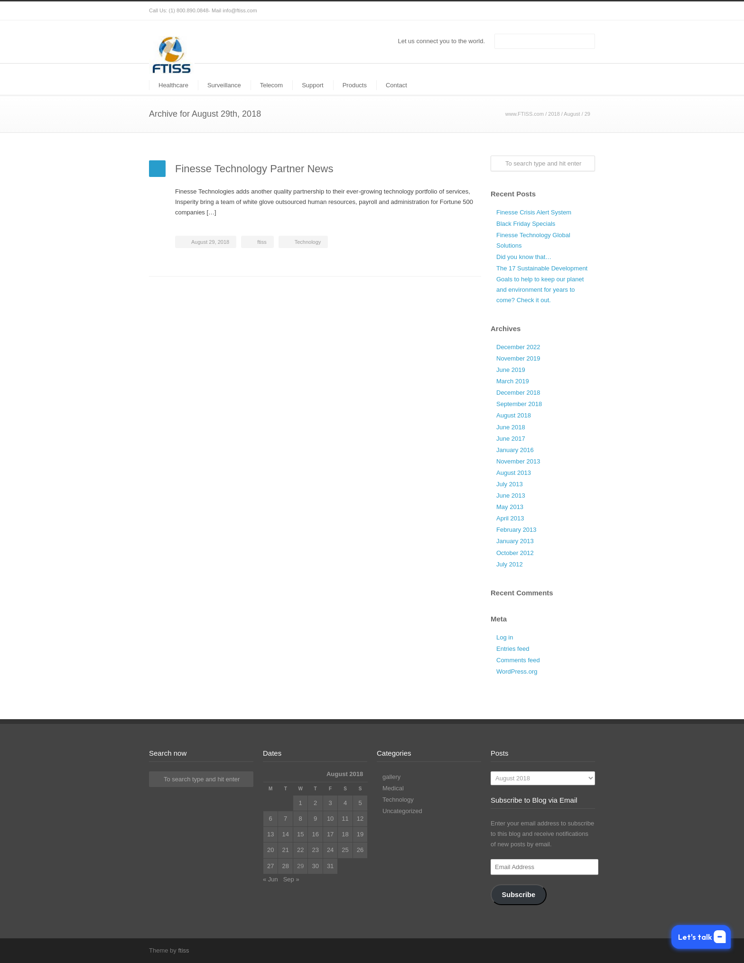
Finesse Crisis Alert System (533, 212)
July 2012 (509, 564)
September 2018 (519, 403)
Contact (396, 85)
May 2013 (509, 506)
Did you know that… (523, 256)
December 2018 (518, 392)
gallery (391, 776)
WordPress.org (516, 671)
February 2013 (516, 529)
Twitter (528, 10)
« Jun (270, 879)
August (572, 114)
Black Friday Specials (525, 223)
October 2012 (515, 552)
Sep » (291, 879)
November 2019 (518, 358)
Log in (504, 637)
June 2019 (510, 369)
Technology (308, 242)
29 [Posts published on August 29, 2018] (300, 866)
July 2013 (509, 484)
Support (313, 85)
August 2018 (513, 415)
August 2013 (513, 472)
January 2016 (515, 450)
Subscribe (518, 894)
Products (355, 85)
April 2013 (510, 518)
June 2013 (510, 495)
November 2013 (518, 461)
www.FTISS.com (524, 114)
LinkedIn (566, 10)
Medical (393, 788)
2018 (553, 114)
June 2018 (510, 427)
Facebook (547, 10)
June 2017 (510, 438)
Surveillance (224, 85)
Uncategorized (402, 811)
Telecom (271, 85)
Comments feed (518, 660)
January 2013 (515, 541)
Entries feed (512, 648)
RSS (585, 10)
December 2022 (518, 347)
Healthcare (173, 85)
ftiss (262, 242)
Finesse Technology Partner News (254, 169)
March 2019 (512, 381)
